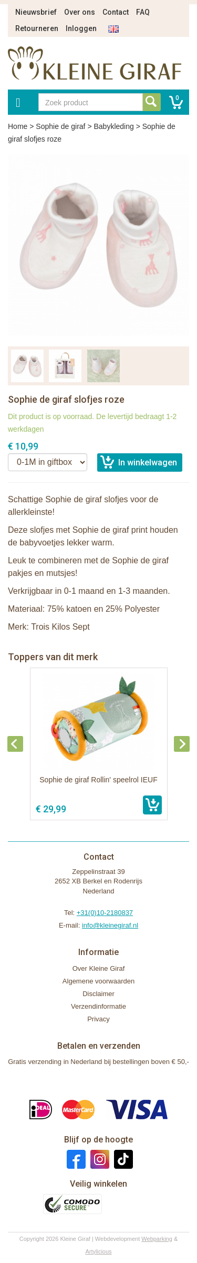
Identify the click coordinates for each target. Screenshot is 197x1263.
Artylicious (98, 1251)
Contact (115, 12)
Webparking (156, 1239)
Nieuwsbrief (36, 12)
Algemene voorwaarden (98, 981)
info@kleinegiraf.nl (110, 925)
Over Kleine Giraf (98, 968)
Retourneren (36, 28)
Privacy (98, 1019)
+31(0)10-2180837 (105, 913)
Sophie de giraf (60, 126)
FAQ (143, 12)
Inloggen (81, 28)
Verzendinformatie (98, 1006)
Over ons (79, 12)
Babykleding (113, 126)
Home (17, 126)
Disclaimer (98, 994)
